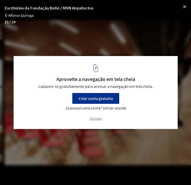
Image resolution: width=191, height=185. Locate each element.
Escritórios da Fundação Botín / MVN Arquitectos (49, 8)
